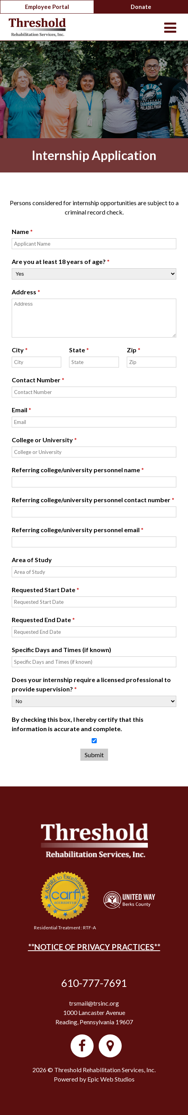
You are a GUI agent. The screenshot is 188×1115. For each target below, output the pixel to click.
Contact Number (38, 379)
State (79, 349)
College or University (44, 439)
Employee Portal (47, 7)
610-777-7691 (94, 983)
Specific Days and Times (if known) (61, 649)
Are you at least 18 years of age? (61, 261)
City (20, 349)
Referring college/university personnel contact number (93, 499)
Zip (133, 349)
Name (22, 231)
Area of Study (32, 559)
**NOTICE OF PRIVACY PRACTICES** (94, 946)
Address (26, 291)
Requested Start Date (45, 589)
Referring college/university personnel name (78, 469)
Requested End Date (43, 619)
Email (21, 409)
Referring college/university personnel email (78, 529)
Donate (141, 7)
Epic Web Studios (111, 1079)
